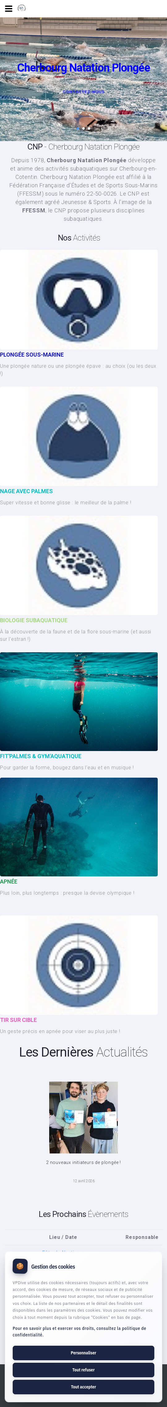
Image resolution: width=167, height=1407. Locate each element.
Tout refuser (83, 1370)
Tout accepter (83, 1387)
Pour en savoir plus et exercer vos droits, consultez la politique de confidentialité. (79, 1332)
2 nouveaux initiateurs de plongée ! (83, 1162)
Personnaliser (83, 1353)
